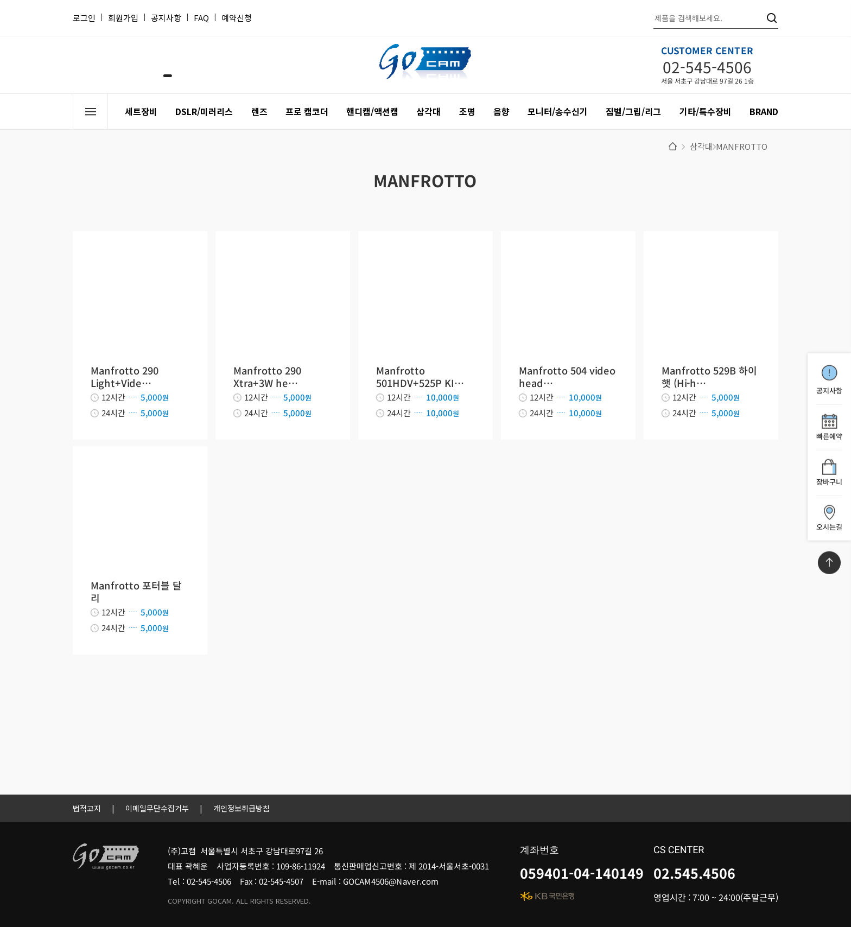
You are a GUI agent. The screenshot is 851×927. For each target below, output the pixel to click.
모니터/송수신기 (558, 111)
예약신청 (236, 17)
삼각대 (428, 111)
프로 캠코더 (306, 111)
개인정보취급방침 (241, 808)
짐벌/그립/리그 (633, 111)
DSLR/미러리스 (204, 111)
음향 (501, 111)
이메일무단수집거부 (157, 808)
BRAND (764, 111)
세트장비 (141, 111)
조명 (467, 111)
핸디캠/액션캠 (372, 111)
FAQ (201, 17)
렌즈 (259, 111)
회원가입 (123, 17)
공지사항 (166, 17)
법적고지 (87, 808)
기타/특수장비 (705, 111)
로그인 (84, 17)
